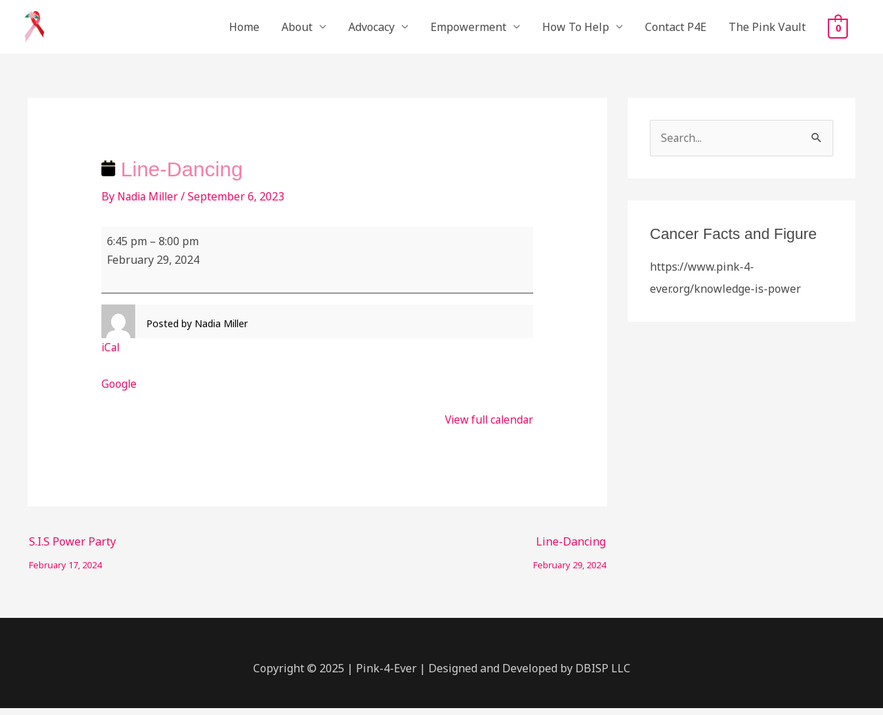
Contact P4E (675, 30)
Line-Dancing (569, 550)
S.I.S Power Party (72, 550)
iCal (111, 354)
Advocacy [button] (371, 30)
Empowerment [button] (468, 30)
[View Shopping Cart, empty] (838, 31)
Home (244, 30)
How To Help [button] (575, 30)
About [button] (296, 30)
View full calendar (486, 426)
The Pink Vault (767, 30)
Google (119, 389)
